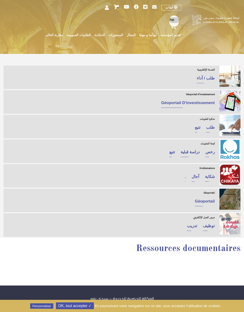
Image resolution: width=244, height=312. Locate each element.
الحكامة (99, 35)
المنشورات (115, 35)
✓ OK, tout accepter (74, 306)
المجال (131, 35)
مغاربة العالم (54, 35)
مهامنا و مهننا (148, 35)
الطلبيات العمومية (79, 35)
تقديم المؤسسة (170, 35)
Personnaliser (42, 306)
